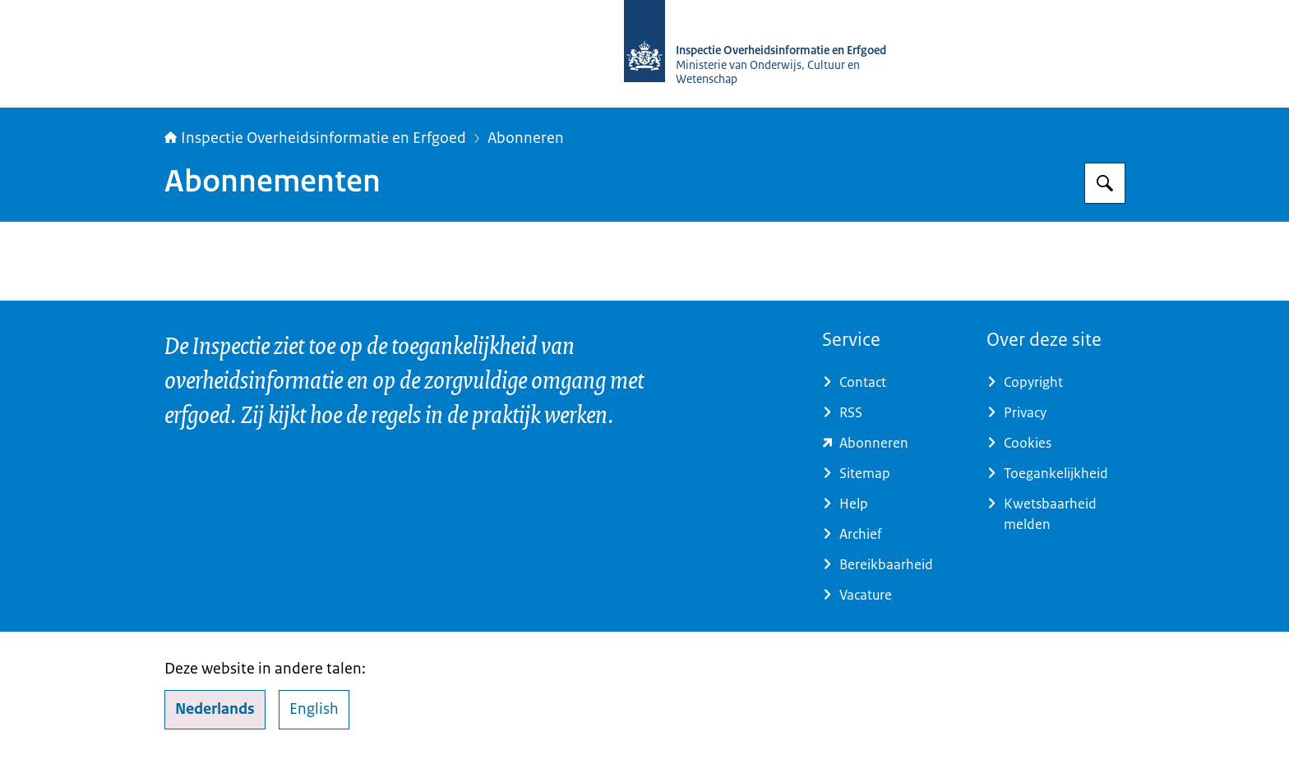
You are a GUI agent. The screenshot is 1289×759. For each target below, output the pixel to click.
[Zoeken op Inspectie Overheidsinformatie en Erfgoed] (1105, 183)
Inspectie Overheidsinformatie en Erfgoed (315, 138)
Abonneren (525, 138)
